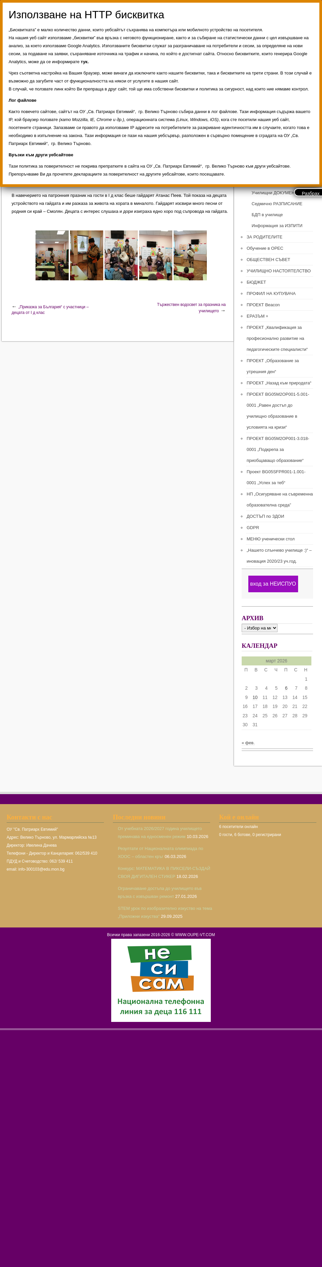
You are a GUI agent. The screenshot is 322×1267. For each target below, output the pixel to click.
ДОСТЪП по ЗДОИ (265, 516)
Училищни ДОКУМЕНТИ (276, 192)
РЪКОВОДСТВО (268, 170)
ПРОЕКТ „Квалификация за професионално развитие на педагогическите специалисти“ (277, 338)
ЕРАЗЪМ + (257, 316)
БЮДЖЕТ (256, 282)
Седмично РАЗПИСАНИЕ (277, 203)
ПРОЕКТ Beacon (263, 304)
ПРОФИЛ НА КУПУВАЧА (271, 293)
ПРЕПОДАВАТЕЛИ (270, 181)
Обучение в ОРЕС (265, 248)
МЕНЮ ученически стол (270, 538)
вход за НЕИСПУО (273, 584)
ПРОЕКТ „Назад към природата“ (279, 382)
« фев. (248, 742)
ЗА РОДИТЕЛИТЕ (264, 236)
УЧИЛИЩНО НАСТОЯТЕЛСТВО (279, 270)
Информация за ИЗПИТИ (277, 225)
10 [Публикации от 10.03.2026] (255, 697)
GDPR (253, 527)
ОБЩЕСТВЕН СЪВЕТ (268, 259)
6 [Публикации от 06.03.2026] (286, 688)
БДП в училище (267, 214)
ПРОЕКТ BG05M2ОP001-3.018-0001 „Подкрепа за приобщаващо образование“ (278, 449)
